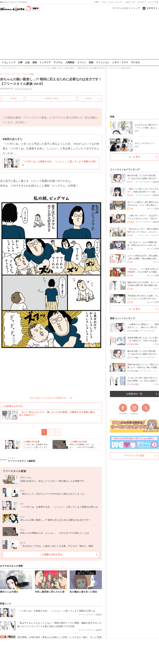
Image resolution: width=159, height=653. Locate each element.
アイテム (58, 62)
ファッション (103, 62)
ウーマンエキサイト (23, 88)
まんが (128, 2)
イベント (81, 62)
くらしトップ (8, 62)
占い (134, 2)
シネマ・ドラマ (120, 62)
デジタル (135, 62)
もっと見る (134, 156)
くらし (103, 2)
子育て (96, 2)
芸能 (91, 62)
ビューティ (119, 2)
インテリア (45, 62)
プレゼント (142, 2)
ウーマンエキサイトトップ (126, 8)
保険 (34, 62)
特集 (112, 117)
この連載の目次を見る (51, 554)
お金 (27, 62)
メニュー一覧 (153, 2)
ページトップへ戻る (134, 455)
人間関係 (69, 62)
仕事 (20, 62)
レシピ (110, 2)
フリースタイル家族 (25, 74)
